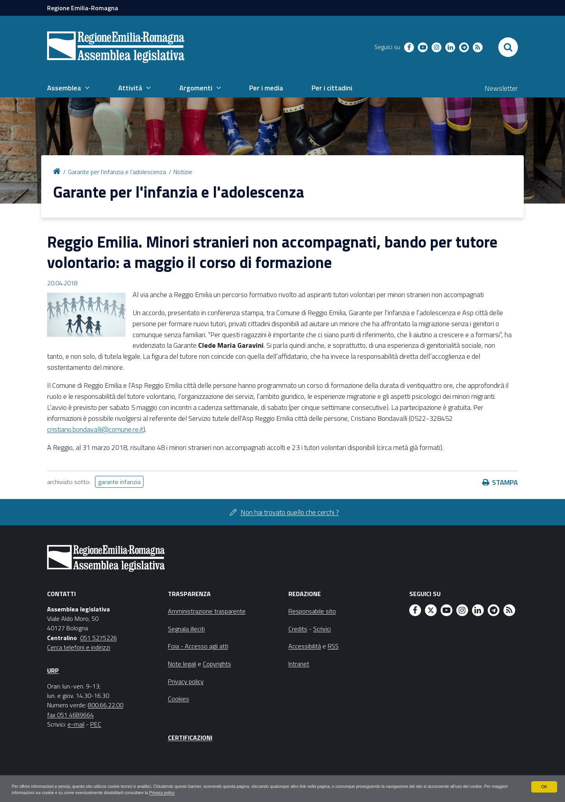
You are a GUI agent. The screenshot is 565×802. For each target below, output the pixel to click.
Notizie (182, 171)
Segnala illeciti (186, 628)
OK (544, 785)
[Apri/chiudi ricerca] (508, 47)
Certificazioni (190, 737)
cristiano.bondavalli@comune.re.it (95, 429)
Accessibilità (304, 646)
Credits (297, 628)
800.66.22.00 (105, 705)
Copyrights (217, 663)
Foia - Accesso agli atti (198, 646)
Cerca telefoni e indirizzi (78, 647)
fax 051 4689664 (70, 714)
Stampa (505, 482)
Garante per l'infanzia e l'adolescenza (117, 171)
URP (53, 670)
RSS (333, 646)
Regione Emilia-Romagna (82, 8)
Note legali (182, 663)
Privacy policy (247, 792)
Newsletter (501, 88)
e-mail (75, 724)
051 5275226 (98, 637)
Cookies (178, 698)
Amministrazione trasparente (207, 611)
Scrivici (322, 628)
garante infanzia (119, 481)
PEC (95, 724)
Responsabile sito (312, 611)
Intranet (298, 663)
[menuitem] (68, 88)
